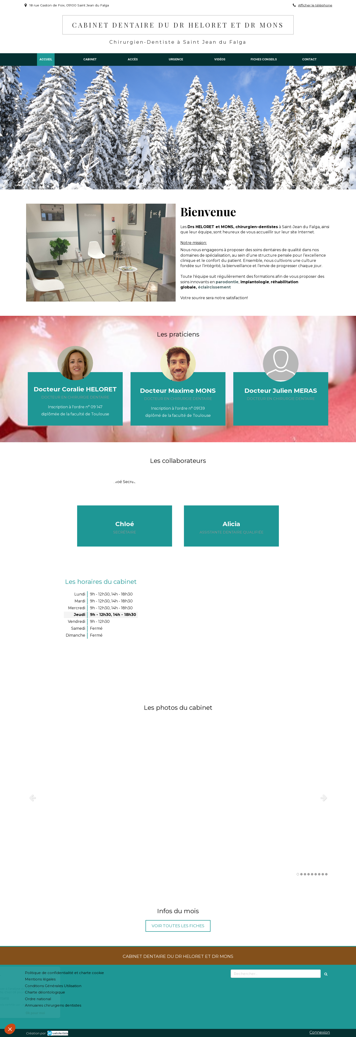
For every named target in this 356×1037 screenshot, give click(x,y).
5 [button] (312, 874)
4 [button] (308, 874)
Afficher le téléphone (315, 5)
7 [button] (319, 874)
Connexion (319, 1032)
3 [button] (305, 874)
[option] (178, 797)
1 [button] (298, 874)
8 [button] (323, 874)
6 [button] (315, 874)
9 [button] (326, 874)
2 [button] (301, 874)
